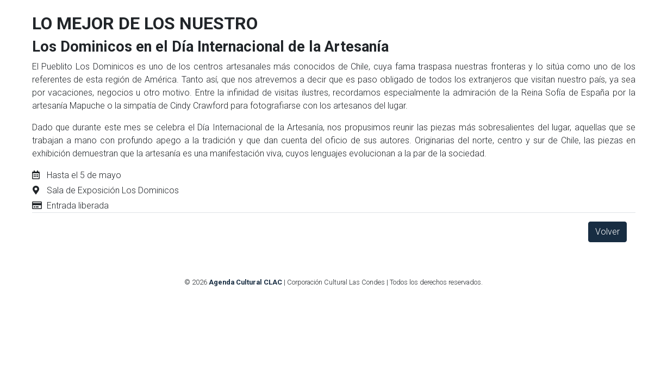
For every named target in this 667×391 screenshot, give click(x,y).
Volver (607, 231)
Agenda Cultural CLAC (245, 282)
